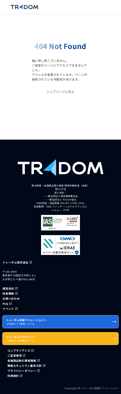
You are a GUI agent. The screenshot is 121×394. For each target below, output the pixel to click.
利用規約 (13, 375)
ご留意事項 (14, 355)
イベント (8, 308)
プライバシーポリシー (21, 370)
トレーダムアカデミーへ (61, 338)
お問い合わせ (11, 298)
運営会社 (8, 288)
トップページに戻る (60, 91)
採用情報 (8, 293)
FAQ (5, 303)
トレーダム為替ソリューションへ (61, 321)
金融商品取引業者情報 (21, 360)
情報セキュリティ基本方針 (24, 365)
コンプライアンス (18, 350)
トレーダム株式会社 (15, 262)
